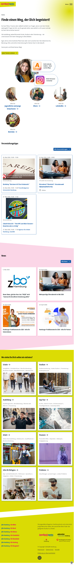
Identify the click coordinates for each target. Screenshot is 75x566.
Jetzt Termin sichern (9, 53)
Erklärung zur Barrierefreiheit (46, 553)
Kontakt (57, 549)
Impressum (41, 549)
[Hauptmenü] (68, 4)
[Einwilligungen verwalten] (71, 562)
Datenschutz (49, 549)
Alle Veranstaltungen (62, 149)
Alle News (65, 261)
